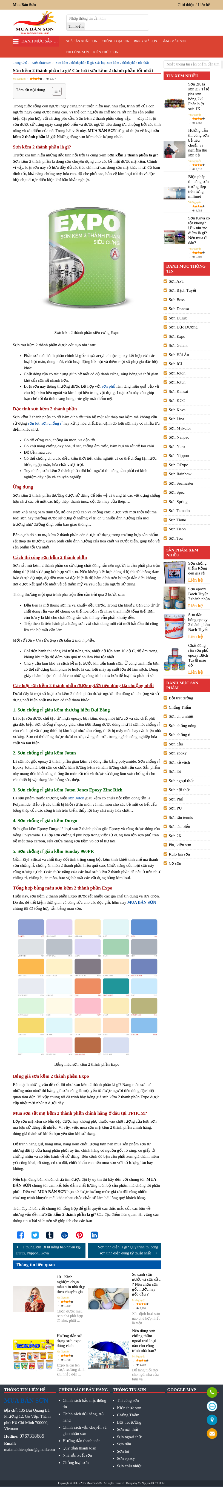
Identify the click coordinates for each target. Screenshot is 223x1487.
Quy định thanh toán (79, 1448)
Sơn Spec (177, 492)
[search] (76, 26)
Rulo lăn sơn (179, 854)
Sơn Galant (178, 345)
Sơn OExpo (178, 465)
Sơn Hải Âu (179, 355)
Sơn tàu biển (179, 826)
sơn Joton (76, 798)
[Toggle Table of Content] (54, 91)
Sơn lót (175, 771)
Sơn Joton (177, 373)
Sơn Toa (176, 538)
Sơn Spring (178, 501)
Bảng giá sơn (145, 41)
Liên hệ (204, 5)
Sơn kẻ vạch (179, 762)
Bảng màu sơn (174, 41)
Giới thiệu (186, 5)
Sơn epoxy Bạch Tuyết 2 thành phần (199, 594)
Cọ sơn (175, 863)
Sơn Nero (177, 446)
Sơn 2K (175, 836)
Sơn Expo (177, 336)
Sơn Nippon (179, 455)
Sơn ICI (175, 364)
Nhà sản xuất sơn (81, 41)
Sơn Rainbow (180, 474)
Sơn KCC (177, 400)
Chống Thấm (180, 707)
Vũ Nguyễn (194, 114)
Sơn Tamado (179, 510)
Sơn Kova (177, 410)
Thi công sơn (77, 52)
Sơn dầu (176, 744)
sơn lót (33, 423)
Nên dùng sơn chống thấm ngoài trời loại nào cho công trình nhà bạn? (144, 1341)
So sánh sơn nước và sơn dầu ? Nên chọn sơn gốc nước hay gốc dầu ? (146, 1284)
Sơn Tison (177, 529)
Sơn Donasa (179, 309)
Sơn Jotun (177, 382)
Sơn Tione (177, 520)
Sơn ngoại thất (181, 781)
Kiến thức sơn (105, 52)
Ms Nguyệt (19, 78)
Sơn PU (175, 808)
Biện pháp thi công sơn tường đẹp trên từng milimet (198, 187)
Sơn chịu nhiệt (181, 716)
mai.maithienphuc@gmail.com (29, 1449)
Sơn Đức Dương (183, 327)
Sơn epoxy (178, 753)
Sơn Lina (176, 419)
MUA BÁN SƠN (141, 902)
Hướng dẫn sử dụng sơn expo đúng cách (69, 1341)
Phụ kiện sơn (180, 845)
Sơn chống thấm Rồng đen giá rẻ (197, 568)
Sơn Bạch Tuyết (182, 290)
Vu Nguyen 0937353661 (151, 1483)
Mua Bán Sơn (94, 1483)
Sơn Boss (177, 300)
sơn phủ (108, 386)
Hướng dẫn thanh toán (82, 1441)
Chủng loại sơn (115, 41)
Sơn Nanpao (179, 437)
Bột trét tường (181, 698)
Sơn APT (176, 281)
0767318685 (31, 1436)
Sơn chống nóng (182, 726)
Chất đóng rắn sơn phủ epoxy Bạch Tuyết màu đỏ (198, 655)
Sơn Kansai (178, 391)
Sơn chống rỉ (180, 735)
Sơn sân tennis (181, 817)
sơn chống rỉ (51, 423)
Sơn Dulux (178, 318)
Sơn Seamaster (181, 483)
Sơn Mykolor (180, 428)
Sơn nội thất (179, 790)
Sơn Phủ (176, 799)
